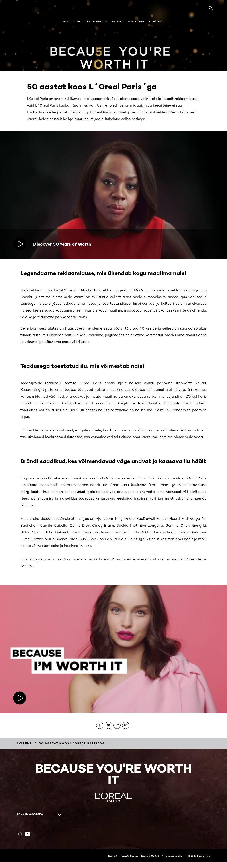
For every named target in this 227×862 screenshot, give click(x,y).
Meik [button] (66, 21)
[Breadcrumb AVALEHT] (24, 743)
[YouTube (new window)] (27, 834)
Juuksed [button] (117, 21)
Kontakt (112, 855)
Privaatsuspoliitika (172, 855)
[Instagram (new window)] (19, 834)
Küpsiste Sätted (150, 855)
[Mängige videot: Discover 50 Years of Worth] (20, 244)
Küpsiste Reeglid (129, 855)
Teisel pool (136, 21)
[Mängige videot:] (20, 698)
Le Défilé (155, 21)
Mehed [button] (78, 21)
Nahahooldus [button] (97, 21)
